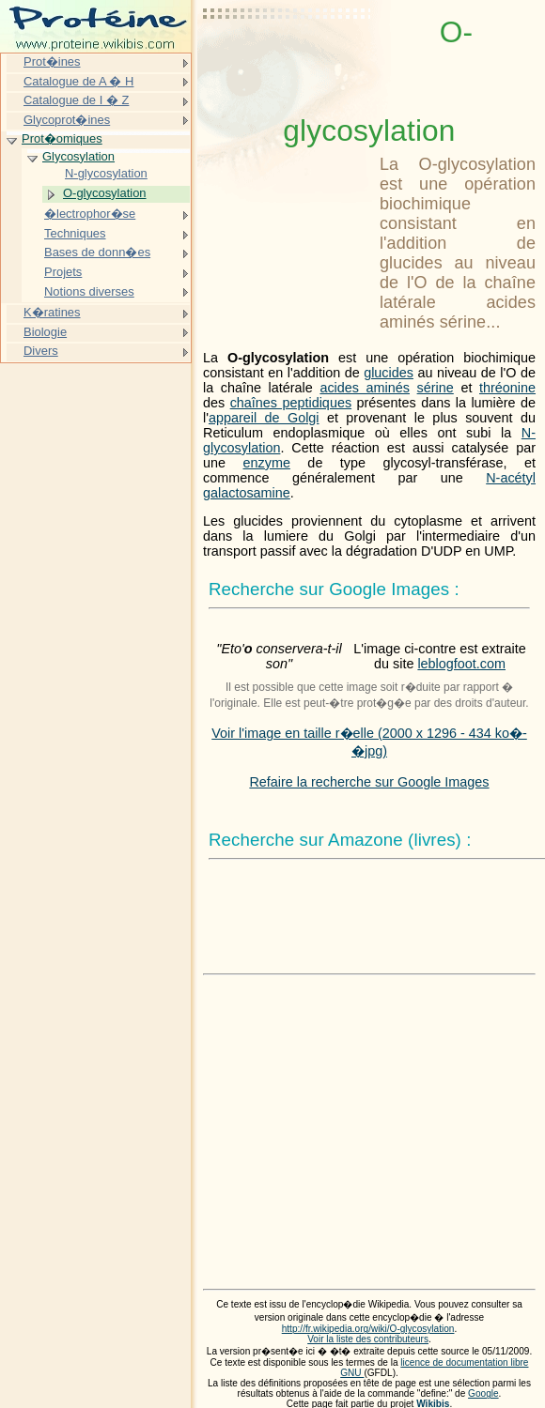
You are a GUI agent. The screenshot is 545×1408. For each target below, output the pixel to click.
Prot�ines (52, 61)
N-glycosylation (106, 173)
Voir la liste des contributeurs (367, 1339)
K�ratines (52, 312)
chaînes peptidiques (290, 402)
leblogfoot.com (461, 663)
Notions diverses (89, 291)
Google (483, 1393)
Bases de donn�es (97, 252)
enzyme (266, 462)
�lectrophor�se (89, 214)
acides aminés (364, 387)
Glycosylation (78, 156)
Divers (40, 351)
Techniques (75, 233)
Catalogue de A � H (78, 81)
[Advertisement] (287, 61)
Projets (63, 272)
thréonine (507, 387)
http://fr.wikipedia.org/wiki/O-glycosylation (368, 1329)
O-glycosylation (105, 193)
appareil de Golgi (264, 417)
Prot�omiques (62, 138)
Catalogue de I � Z (76, 100)
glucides (388, 372)
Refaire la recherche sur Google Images (369, 781)
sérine (435, 387)
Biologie (45, 332)
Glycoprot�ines (66, 120)
